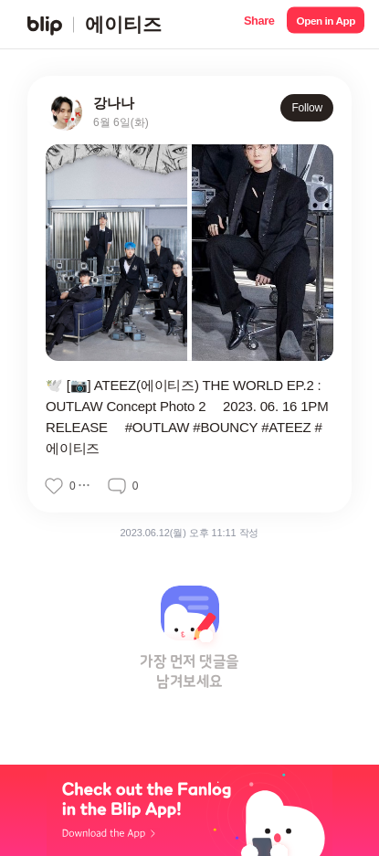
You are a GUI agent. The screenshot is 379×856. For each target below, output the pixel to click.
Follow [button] (306, 107)
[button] (259, 24)
